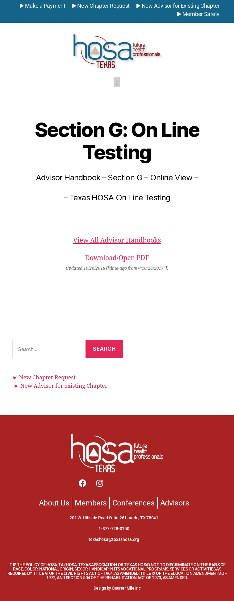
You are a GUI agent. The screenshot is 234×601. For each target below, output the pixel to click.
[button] (117, 82)
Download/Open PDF (117, 258)
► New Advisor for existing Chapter (59, 386)
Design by (103, 588)
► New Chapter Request (44, 377)
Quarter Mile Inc (126, 588)
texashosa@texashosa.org (114, 539)
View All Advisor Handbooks (117, 240)
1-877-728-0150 (113, 528)
